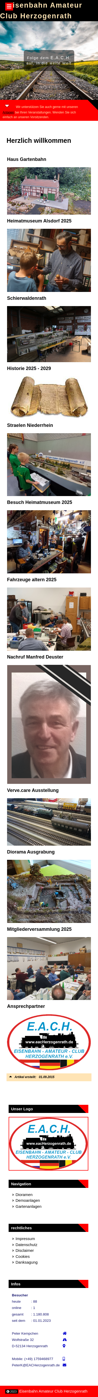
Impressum (25, 1238)
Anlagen (8, 112)
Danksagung (27, 1262)
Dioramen (24, 1194)
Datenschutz (26, 1244)
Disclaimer (25, 1250)
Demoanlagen (28, 1200)
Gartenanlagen (29, 1206)
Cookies (23, 1256)
